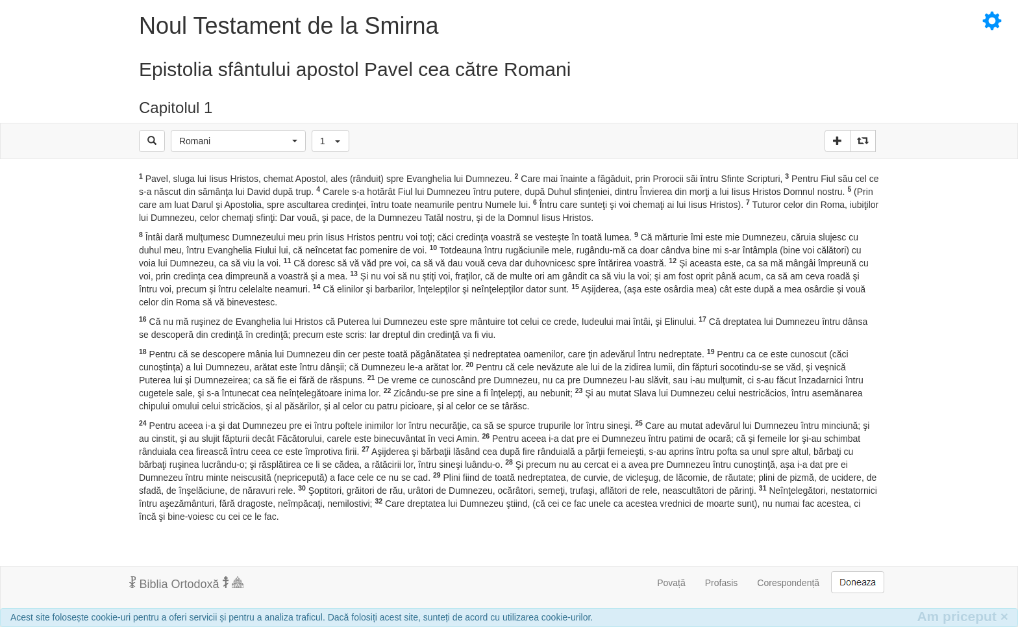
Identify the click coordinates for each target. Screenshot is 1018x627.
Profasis (721, 583)
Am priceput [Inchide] (962, 616)
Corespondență (788, 583)
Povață (671, 583)
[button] (238, 141)
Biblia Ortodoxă (186, 583)
